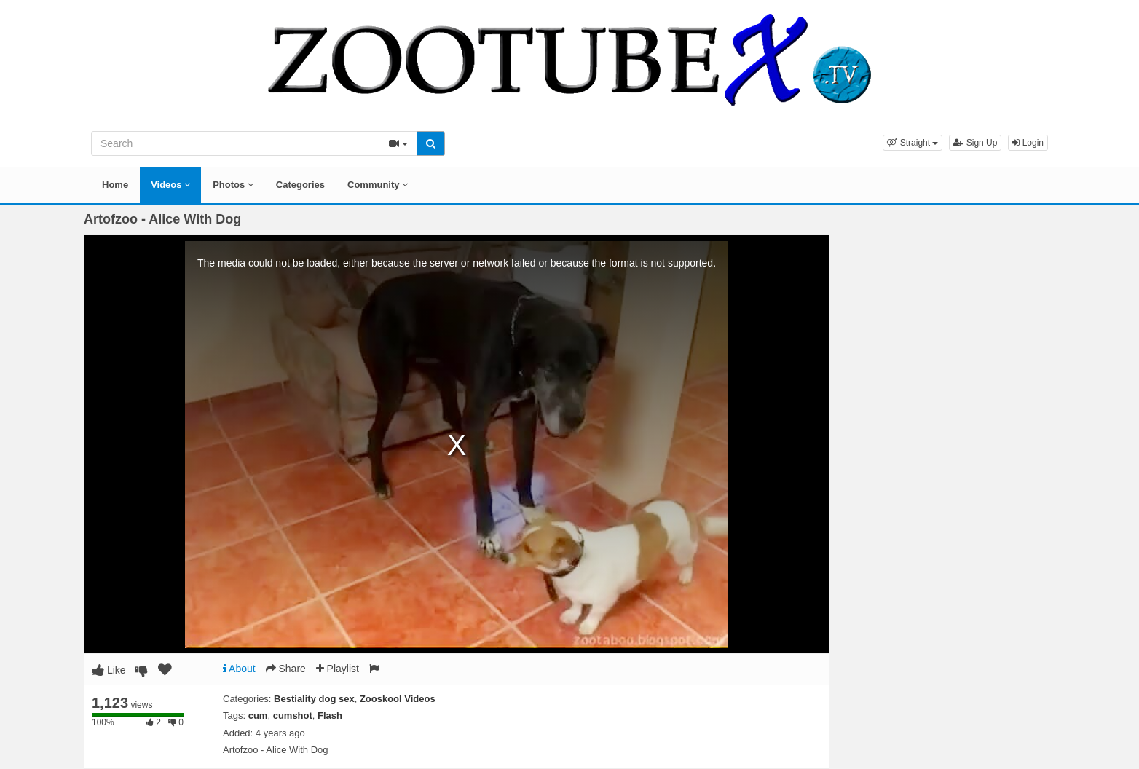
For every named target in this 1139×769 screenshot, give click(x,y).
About (239, 668)
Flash (330, 715)
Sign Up (975, 143)
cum (258, 715)
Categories (300, 184)
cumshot (292, 715)
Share (286, 668)
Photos (233, 184)
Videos (170, 184)
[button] (912, 143)
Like (109, 670)
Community (377, 184)
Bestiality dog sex (314, 698)
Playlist (337, 668)
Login (1028, 143)
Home (115, 184)
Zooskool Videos (398, 698)
